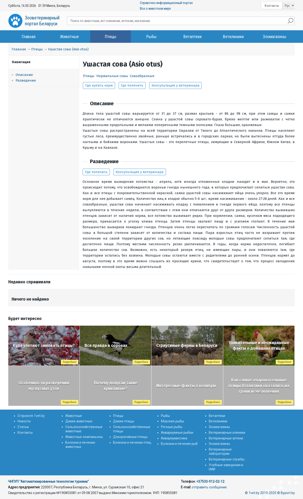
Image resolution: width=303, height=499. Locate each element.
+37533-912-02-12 (210, 481)
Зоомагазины (274, 36)
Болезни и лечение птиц (132, 442)
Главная (29, 36)
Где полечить (132, 85)
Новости (24, 421)
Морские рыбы (172, 421)
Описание (24, 75)
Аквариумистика (174, 438)
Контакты (272, 6)
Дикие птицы (123, 421)
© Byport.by (286, 493)
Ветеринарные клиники (227, 432)
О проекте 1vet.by (31, 416)
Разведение (26, 80)
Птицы (110, 36)
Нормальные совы (112, 76)
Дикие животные (78, 421)
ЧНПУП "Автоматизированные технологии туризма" (48, 481)
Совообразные (142, 76)
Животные (69, 36)
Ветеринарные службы (227, 459)
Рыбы (151, 36)
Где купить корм (99, 85)
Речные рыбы (171, 427)
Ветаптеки (192, 36)
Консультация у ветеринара (176, 85)
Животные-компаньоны (84, 437)
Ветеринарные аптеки (226, 438)
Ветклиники (233, 36)
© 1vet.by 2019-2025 (260, 493)
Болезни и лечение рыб (179, 444)
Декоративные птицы (130, 437)
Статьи (23, 427)
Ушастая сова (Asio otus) (68, 49)
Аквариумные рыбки (177, 432)
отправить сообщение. (209, 487)
